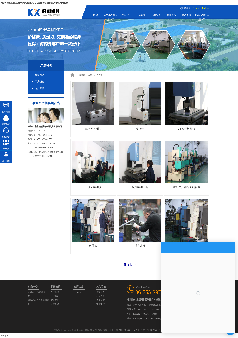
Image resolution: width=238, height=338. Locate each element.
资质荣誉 (100, 300)
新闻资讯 (171, 15)
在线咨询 (6, 137)
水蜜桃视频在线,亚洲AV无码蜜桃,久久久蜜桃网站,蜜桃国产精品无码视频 (34, 3)
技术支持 (186, 15)
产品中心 (125, 15)
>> (136, 265)
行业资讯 (55, 296)
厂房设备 (141, 15)
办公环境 (39, 88)
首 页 (95, 15)
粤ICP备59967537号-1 (129, 330)
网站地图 (4, 336)
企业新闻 (55, 292)
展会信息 (55, 300)
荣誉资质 (156, 15)
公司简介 (100, 292)
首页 (90, 75)
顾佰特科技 (155, 330)
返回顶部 (6, 161)
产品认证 (77, 292)
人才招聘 (55, 304)
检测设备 (39, 74)
